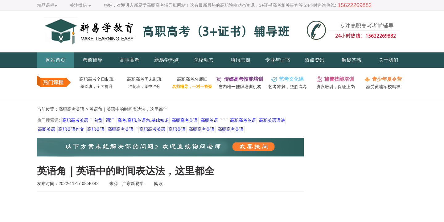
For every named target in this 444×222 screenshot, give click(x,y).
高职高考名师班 (192, 79)
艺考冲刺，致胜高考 (287, 86)
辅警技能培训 (339, 79)
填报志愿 (240, 60)
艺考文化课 (291, 79)
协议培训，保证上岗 (335, 86)
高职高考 (129, 60)
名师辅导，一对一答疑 (192, 86)
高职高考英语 (71, 109)
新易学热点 (166, 60)
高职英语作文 (71, 129)
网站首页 (55, 60)
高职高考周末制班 (144, 79)
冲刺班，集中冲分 (144, 86)
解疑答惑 (351, 60)
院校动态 (203, 60)
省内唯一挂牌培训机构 (239, 86)
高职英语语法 (272, 120)
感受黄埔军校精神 (383, 86)
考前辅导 (92, 60)
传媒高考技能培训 (243, 79)
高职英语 (209, 120)
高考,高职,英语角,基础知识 (143, 120)
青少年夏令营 (387, 79)
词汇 (110, 120)
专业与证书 (277, 60)
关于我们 (388, 60)
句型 (98, 120)
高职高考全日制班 (96, 79)
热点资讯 (314, 60)
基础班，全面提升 (96, 86)
